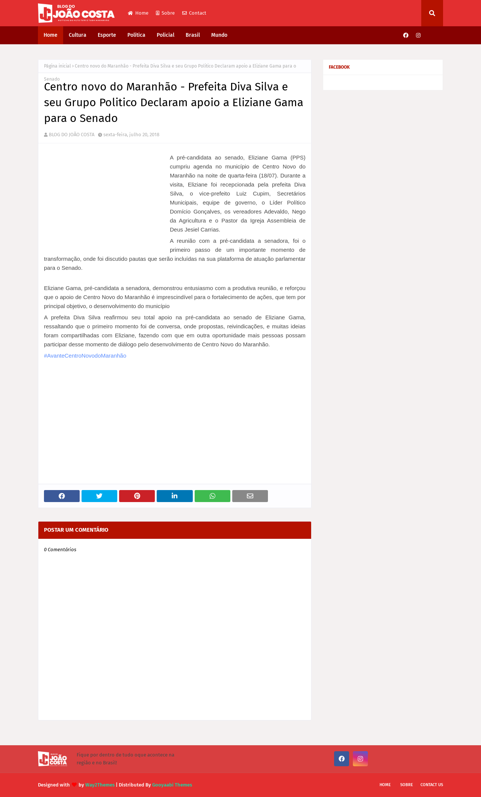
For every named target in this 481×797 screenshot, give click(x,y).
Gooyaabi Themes (172, 785)
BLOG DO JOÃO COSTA (71, 134)
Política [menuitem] (136, 35)
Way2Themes (100, 785)
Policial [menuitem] (165, 35)
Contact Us (431, 784)
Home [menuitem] (50, 35)
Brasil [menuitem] (193, 35)
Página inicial (57, 66)
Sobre (165, 13)
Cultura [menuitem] (77, 35)
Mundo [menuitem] (219, 35)
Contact (194, 13)
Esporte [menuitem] (107, 35)
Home (138, 13)
